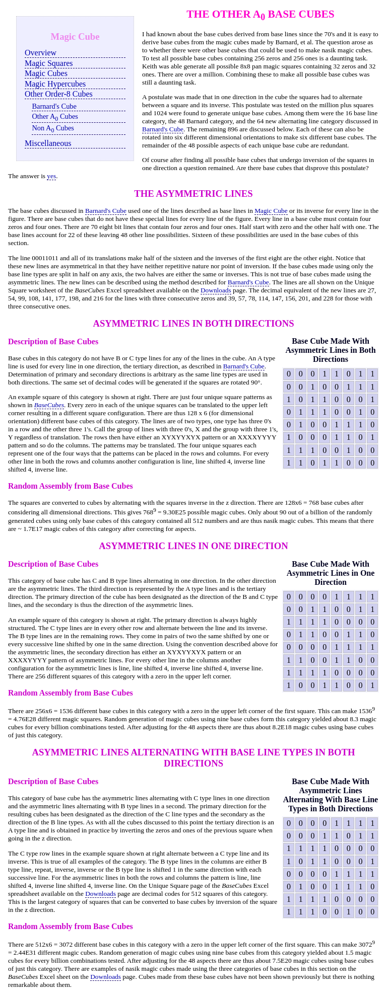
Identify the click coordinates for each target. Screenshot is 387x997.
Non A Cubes (53, 129)
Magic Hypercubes (55, 84)
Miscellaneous (48, 143)
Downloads (216, 290)
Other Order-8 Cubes (59, 94)
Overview (40, 52)
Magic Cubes (46, 73)
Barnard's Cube (54, 106)
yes (51, 176)
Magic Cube (271, 210)
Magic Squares (49, 63)
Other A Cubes (55, 117)
